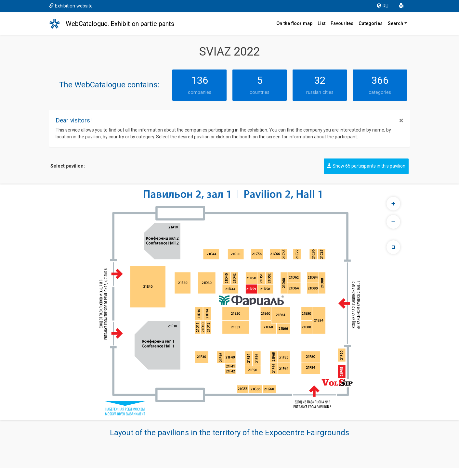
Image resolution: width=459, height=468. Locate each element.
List (321, 23)
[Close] (401, 120)
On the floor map (294, 23)
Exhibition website (71, 6)
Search (395, 23)
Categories (371, 23)
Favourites (342, 23)
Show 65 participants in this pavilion (366, 166)
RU (382, 6)
